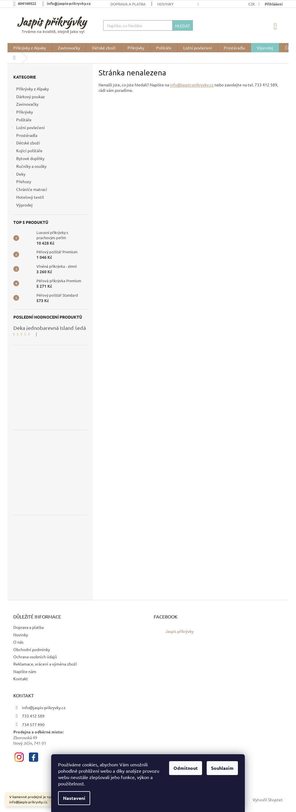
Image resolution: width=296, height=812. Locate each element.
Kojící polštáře (29, 150)
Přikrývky (21, 112)
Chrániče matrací (32, 189)
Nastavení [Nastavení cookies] (74, 798)
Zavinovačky (27, 104)
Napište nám (24, 671)
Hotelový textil (30, 197)
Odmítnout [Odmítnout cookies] (185, 768)
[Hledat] (148, 25)
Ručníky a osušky (28, 166)
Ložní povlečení (27, 128)
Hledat (182, 25)
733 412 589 (33, 715)
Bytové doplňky (27, 159)
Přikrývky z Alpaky (33, 88)
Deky (17, 174)
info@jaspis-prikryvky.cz (192, 84)
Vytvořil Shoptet (268, 799)
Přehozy (24, 181)
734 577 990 (33, 724)
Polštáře (21, 120)
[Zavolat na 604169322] (27, 3)
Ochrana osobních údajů (35, 656)
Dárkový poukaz (31, 96)
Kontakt (20, 678)
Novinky (165, 3)
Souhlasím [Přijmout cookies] (222, 768)
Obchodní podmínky (31, 649)
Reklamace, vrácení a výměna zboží (45, 663)
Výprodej (25, 204)
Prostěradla (23, 136)
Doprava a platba (128, 3)
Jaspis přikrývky (179, 631)
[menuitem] (30, 47)
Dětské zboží (25, 143)
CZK (252, 3)
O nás (18, 641)
